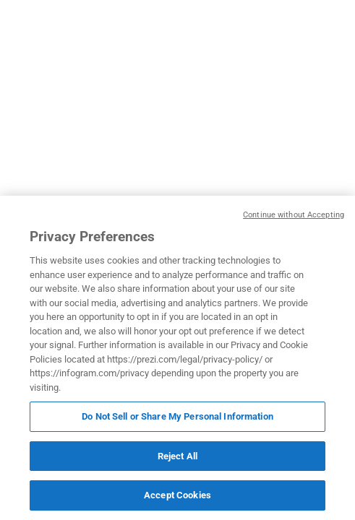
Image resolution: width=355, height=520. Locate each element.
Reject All (177, 456)
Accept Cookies (177, 495)
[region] (177, 358)
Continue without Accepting (293, 215)
